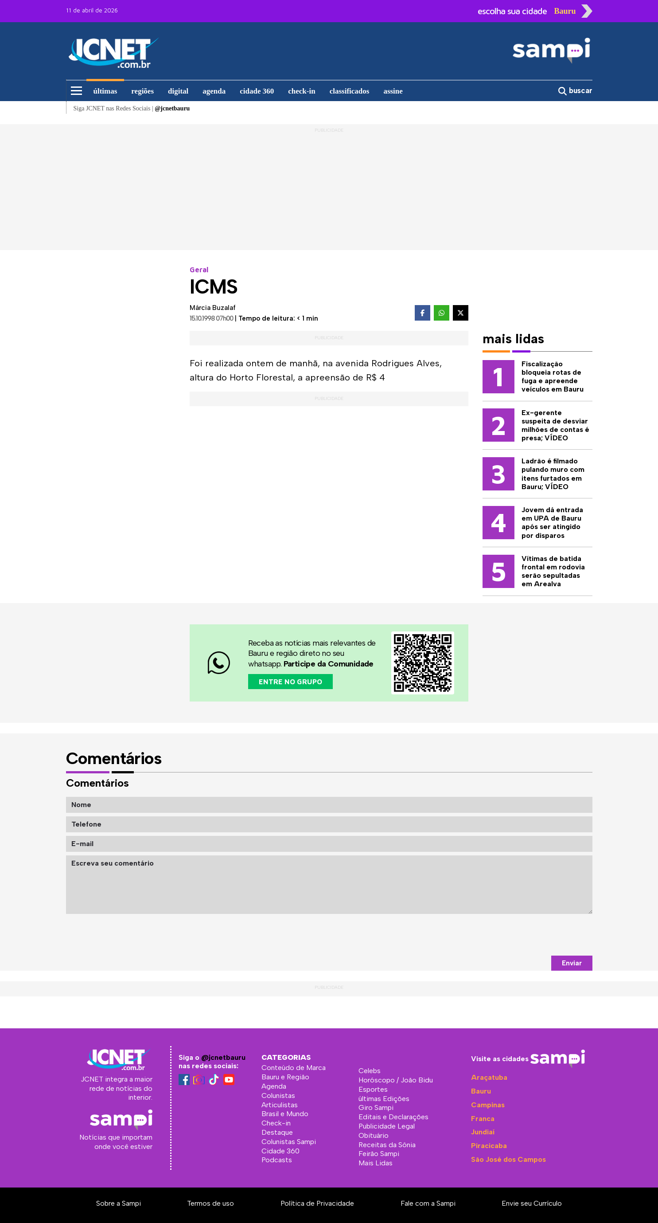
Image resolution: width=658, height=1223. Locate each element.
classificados (350, 91)
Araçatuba (489, 1077)
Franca (482, 1118)
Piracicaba (489, 1145)
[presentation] (525, 934)
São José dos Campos (508, 1159)
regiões (142, 91)
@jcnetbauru (223, 1057)
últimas (105, 91)
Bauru (481, 1091)
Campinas (488, 1105)
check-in (301, 91)
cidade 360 (257, 91)
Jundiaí (482, 1132)
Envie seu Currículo (532, 1203)
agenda (214, 91)
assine (392, 91)
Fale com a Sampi (428, 1203)
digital (178, 91)
